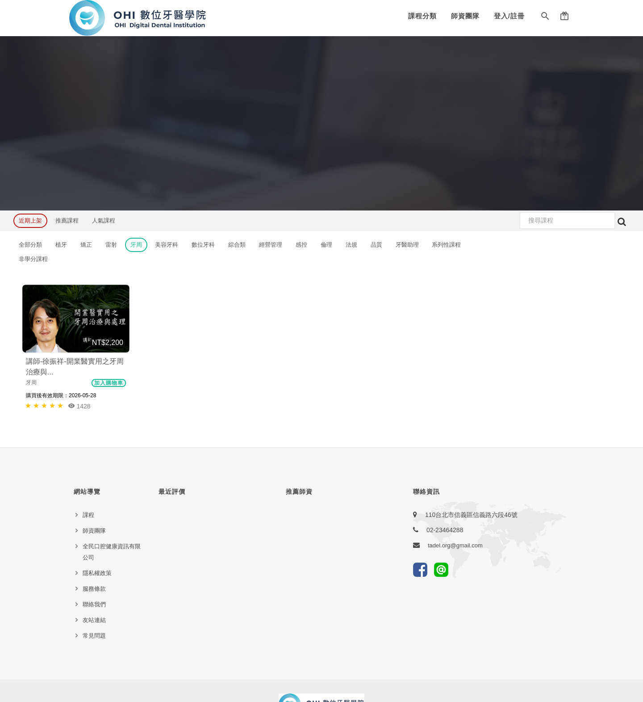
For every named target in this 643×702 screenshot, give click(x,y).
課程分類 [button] (422, 16)
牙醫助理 (407, 244)
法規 (351, 244)
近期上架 (30, 220)
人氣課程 (103, 220)
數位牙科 (203, 244)
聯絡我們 (94, 604)
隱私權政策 (97, 573)
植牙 (61, 244)
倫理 (326, 244)
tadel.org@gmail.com (455, 545)
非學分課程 (33, 259)
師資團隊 (465, 16)
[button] (545, 17)
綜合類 (237, 244)
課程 (88, 515)
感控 (301, 244)
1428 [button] (79, 406)
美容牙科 (166, 244)
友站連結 (94, 620)
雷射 (111, 244)
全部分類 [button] (30, 244)
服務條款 (94, 588)
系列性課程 (446, 244)
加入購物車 (108, 383)
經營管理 (270, 244)
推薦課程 (67, 220)
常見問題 (94, 635)
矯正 (86, 244)
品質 (376, 244)
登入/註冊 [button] (509, 16)
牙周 (136, 244)
